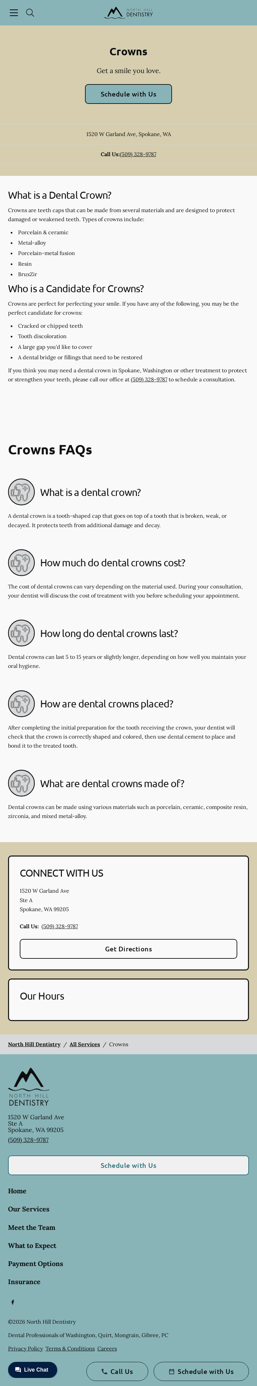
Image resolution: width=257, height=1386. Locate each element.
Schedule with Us (129, 93)
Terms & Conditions (70, 1348)
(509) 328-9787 (138, 154)
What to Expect (32, 1245)
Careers (107, 1348)
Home (17, 1191)
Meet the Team (31, 1227)
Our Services (29, 1209)
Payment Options (35, 1263)
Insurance (24, 1281)
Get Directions (128, 948)
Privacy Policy (25, 1348)
